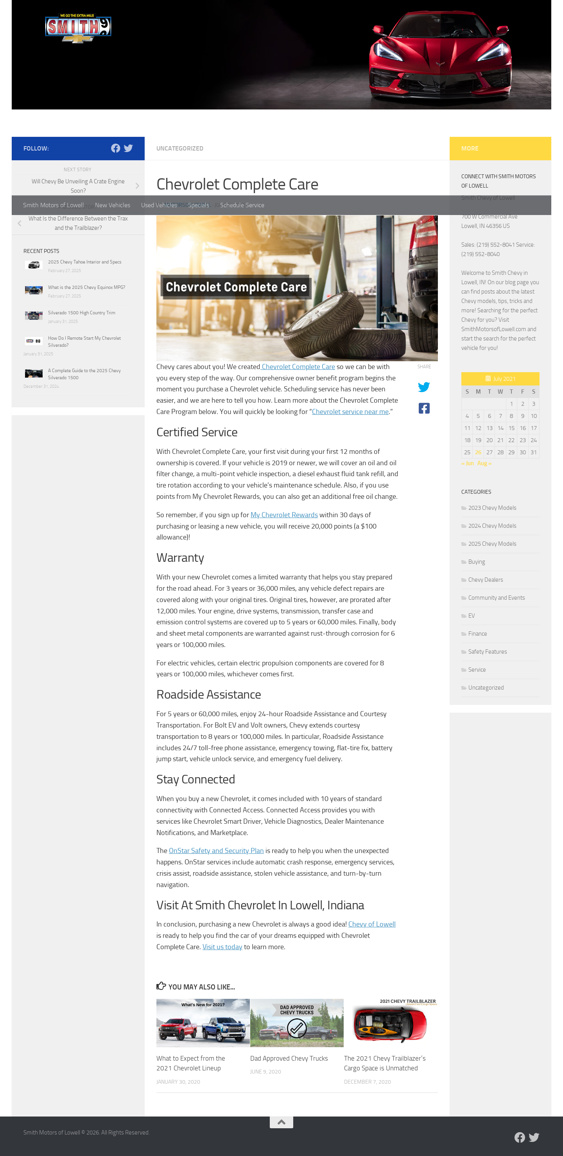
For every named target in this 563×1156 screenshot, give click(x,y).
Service (477, 669)
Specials (198, 205)
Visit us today (222, 947)
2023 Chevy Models (492, 507)
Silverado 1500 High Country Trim (81, 312)
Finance (477, 633)
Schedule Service (242, 205)
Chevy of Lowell (372, 924)
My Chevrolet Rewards (284, 515)
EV (471, 615)
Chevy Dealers (485, 579)
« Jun (467, 463)
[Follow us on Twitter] (128, 148)
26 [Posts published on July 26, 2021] (478, 452)
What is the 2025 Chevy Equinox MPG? (86, 287)
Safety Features (487, 651)
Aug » (484, 463)
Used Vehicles (159, 205)
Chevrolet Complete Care (297, 366)
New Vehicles (112, 205)
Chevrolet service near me (350, 411)
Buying (476, 561)
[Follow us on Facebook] (115, 148)
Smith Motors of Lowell (53, 205)
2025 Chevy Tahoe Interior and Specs (85, 262)
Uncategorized (179, 148)
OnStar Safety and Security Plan (216, 850)
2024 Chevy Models (492, 525)
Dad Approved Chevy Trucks (289, 1058)
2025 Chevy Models (492, 543)
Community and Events (496, 597)
